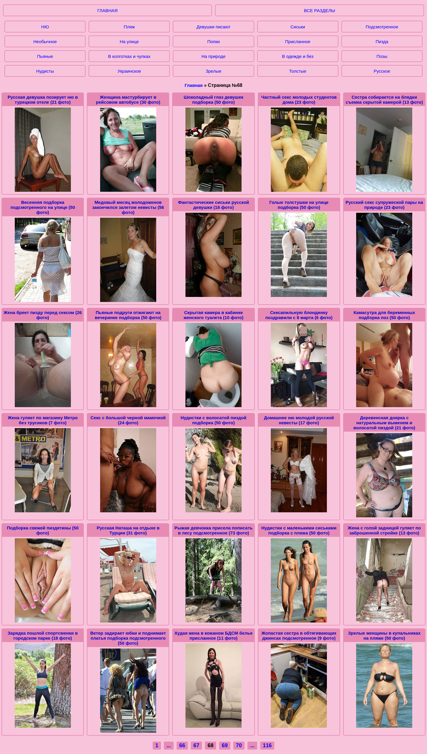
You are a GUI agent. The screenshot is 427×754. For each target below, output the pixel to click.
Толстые (297, 71)
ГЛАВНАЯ (107, 10)
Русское (382, 71)
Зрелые (213, 71)
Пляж (129, 26)
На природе (213, 56)
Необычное (45, 41)
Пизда (382, 41)
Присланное (297, 41)
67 (196, 745)
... (169, 745)
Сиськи (297, 26)
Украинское (129, 71)
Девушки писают (214, 26)
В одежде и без (297, 56)
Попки (213, 41)
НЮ (45, 26)
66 (182, 745)
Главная (194, 85)
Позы (382, 56)
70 (239, 745)
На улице (129, 41)
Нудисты (45, 71)
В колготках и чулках (129, 56)
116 (267, 745)
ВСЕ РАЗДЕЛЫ (319, 10)
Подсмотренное (382, 26)
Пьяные (45, 56)
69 (225, 745)
